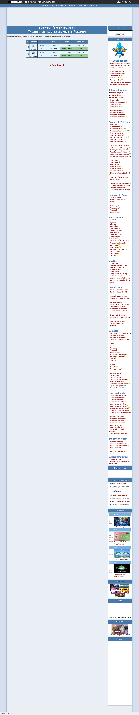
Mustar (113, 358)
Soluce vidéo (114, 100)
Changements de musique (119, 433)
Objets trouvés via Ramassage (120, 412)
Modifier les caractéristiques (120, 278)
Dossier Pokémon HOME (118, 292)
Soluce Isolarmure (116, 95)
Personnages (114, 206)
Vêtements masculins (117, 417)
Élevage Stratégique (117, 267)
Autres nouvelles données (119, 84)
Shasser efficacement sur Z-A (120, 488)
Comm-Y (113, 220)
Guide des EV (114, 272)
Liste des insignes (116, 425)
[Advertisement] (120, 673)
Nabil (112, 344)
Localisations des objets (118, 396)
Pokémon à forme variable (119, 177)
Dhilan (113, 361)
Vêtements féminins (117, 421)
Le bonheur (114, 263)
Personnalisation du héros (119, 243)
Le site (93, 5)
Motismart (113, 222)
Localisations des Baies (118, 402)
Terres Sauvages (115, 197)
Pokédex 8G (114, 125)
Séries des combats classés (119, 305)
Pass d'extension (116, 67)
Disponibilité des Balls (117, 188)
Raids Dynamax (115, 373)
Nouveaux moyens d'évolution (120, 82)
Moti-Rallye (114, 226)
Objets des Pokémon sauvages (120, 410)
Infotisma (113, 224)
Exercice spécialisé (117, 382)
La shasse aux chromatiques (120, 190)
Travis (112, 346)
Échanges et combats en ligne (120, 298)
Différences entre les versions (120, 65)
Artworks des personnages (119, 445)
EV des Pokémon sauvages (119, 274)
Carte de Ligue (114, 238)
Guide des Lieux (115, 104)
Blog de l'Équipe (115, 459)
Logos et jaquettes (116, 441)
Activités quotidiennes (117, 115)
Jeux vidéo (61, 5)
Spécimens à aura (116, 179)
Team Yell (113, 210)
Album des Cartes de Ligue (119, 241)
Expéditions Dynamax (118, 386)
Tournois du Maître (116, 369)
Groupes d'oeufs (115, 270)
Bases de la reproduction (118, 265)
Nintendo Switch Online (118, 296)
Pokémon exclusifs (116, 133)
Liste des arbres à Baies (118, 404)
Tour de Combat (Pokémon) (119, 379)
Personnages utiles (116, 111)
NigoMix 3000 (115, 247)
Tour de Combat (115, 377)
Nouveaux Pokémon (117, 72)
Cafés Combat (115, 375)
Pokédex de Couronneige (119, 131)
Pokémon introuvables (117, 139)
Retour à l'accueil (57, 65)
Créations (82, 5)
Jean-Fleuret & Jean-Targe (119, 354)
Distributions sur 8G (117, 323)
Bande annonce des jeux (118, 452)
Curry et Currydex (116, 230)
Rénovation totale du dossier (120, 498)
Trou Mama (114, 253)
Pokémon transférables (118, 141)
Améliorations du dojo (118, 249)
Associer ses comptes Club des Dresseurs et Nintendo (119, 310)
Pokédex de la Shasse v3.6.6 (120, 486)
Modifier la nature (116, 276)
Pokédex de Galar (116, 127)
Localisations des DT (117, 400)
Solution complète (116, 93)
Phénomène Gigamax (117, 337)
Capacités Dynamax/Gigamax (120, 340)
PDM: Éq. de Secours (122, 502)
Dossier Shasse (120, 483)
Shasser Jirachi (116, 492)
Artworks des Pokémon (118, 443)
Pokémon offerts (115, 167)
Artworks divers (115, 447)
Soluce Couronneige (116, 98)
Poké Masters (114, 367)
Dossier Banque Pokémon (119, 290)
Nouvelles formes (116, 76)
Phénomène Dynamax (117, 335)
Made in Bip (47, 5)
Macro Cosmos (115, 212)
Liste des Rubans (116, 427)
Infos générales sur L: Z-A (119, 490)
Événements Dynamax (117, 315)
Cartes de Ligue (115, 235)
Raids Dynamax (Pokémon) (119, 150)
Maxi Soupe (115, 245)
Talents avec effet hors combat (120, 333)
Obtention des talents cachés (120, 186)
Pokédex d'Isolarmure (118, 129)
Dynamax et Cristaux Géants (120, 317)
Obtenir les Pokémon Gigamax (120, 156)
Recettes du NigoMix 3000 (119, 408)
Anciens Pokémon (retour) (119, 137)
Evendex (113, 326)
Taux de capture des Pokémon (120, 183)
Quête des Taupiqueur (118, 102)
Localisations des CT (117, 398)
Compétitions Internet (117, 307)
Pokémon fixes (115, 165)
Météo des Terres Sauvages (119, 146)
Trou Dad (114, 256)
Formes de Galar (115, 78)
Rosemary (113, 348)
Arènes (112, 365)
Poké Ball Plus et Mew (117, 321)
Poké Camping (115, 228)
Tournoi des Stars (117, 388)
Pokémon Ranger (121, 495)
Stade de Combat (116, 302)
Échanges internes (116, 171)
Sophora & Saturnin (117, 356)
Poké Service (114, 232)
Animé (72, 5)
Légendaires (114, 160)
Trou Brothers (115, 251)
